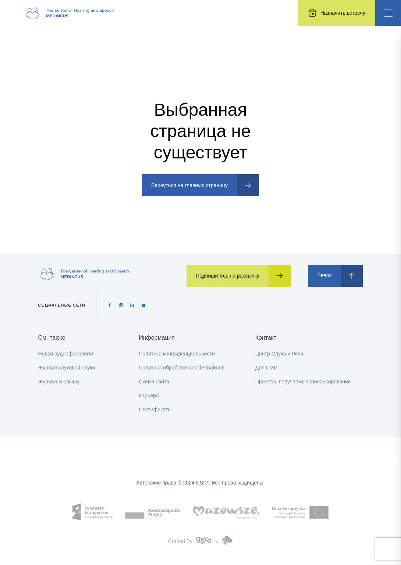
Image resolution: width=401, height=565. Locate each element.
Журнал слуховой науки (66, 368)
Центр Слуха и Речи (279, 354)
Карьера (149, 395)
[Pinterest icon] (132, 305)
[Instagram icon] (121, 305)
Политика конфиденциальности (177, 354)
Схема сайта (154, 382)
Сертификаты (155, 409)
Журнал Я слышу (58, 382)
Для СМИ (266, 368)
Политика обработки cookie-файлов (181, 368)
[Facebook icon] (110, 305)
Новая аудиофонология (66, 354)
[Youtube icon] (144, 305)
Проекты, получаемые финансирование (303, 382)
